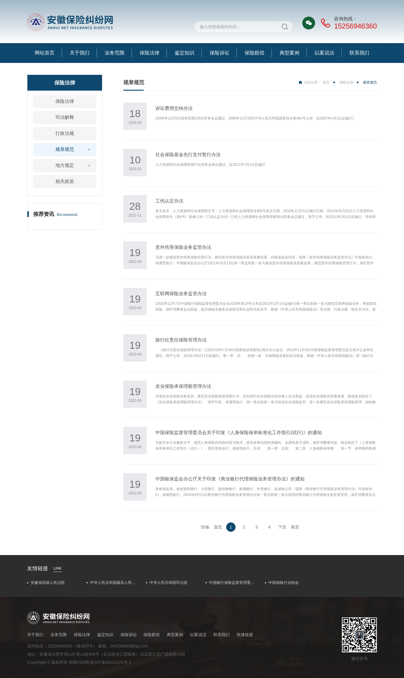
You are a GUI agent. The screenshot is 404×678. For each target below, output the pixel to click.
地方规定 (64, 165)
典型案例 (289, 53)
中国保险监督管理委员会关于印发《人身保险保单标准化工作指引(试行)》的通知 (238, 432)
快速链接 (245, 634)
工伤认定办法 (169, 200)
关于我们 (79, 53)
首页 (326, 82)
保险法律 (149, 53)
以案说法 (324, 53)
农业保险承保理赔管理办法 (183, 386)
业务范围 (114, 53)
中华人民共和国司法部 (168, 582)
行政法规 (64, 133)
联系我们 (359, 53)
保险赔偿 (254, 53)
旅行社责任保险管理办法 (181, 339)
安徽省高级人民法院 (48, 582)
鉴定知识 (184, 53)
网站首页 (45, 53)
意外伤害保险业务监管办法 (183, 247)
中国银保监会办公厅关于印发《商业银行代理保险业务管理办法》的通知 (230, 478)
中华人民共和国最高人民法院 (114, 582)
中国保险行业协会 (283, 582)
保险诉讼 (219, 53)
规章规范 (64, 149)
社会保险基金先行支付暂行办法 (188, 154)
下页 (282, 527)
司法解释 (64, 117)
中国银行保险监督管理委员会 (233, 582)
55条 (205, 527)
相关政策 (64, 181)
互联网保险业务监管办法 (181, 293)
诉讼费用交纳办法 (174, 108)
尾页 (295, 527)
